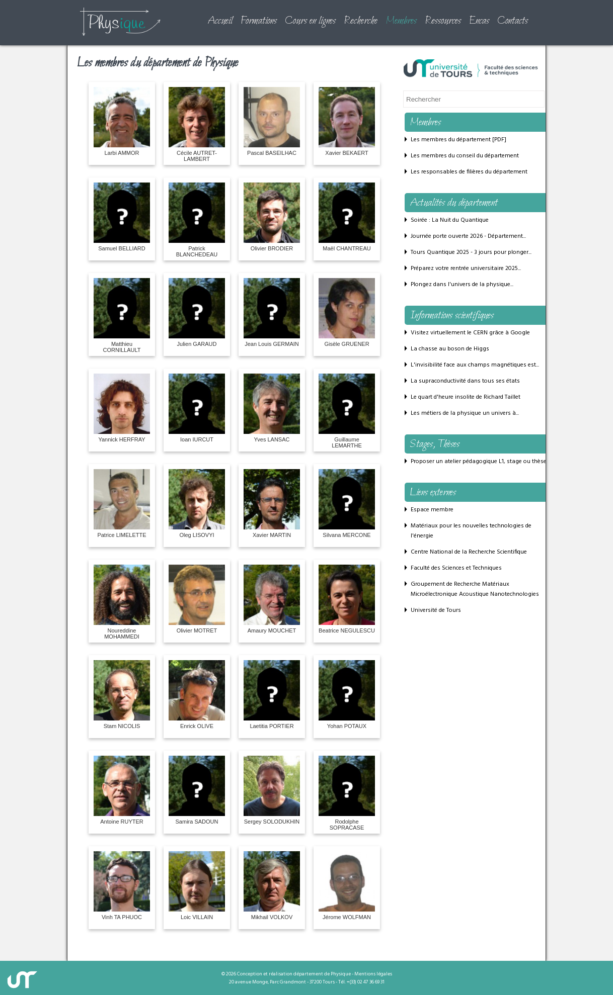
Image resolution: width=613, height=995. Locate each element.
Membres (401, 21)
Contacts (512, 21)
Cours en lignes (310, 21)
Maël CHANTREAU (347, 217)
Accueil (220, 21)
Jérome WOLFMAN (347, 885)
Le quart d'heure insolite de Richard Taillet (465, 397)
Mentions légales (373, 974)
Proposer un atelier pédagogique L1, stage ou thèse (479, 462)
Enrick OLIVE (197, 694)
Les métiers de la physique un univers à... (465, 413)
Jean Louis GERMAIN (272, 312)
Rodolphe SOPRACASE (347, 793)
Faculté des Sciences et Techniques (456, 568)
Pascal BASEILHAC (272, 121)
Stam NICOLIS (122, 694)
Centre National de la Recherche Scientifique (469, 552)
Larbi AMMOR (122, 121)
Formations (259, 21)
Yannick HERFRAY (122, 408)
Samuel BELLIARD (122, 217)
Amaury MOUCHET (272, 599)
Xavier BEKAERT (347, 121)
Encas (479, 21)
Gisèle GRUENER (347, 312)
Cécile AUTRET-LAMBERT (197, 124)
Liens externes (433, 492)
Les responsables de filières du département (469, 172)
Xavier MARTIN (272, 503)
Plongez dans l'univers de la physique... (462, 285)
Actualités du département (454, 203)
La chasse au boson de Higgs (450, 349)
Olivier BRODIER (272, 217)
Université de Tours (436, 610)
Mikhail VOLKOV (272, 885)
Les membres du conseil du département (465, 156)
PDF (499, 140)
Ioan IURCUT (197, 408)
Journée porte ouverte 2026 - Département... (468, 236)
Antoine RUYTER (122, 790)
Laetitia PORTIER (272, 694)
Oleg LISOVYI (197, 503)
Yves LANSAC (272, 408)
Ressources (443, 21)
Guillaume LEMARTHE (347, 411)
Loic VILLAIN (197, 885)
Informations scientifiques (452, 315)
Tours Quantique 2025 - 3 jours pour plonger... (471, 252)
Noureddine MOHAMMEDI (122, 602)
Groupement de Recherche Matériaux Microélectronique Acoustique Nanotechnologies (475, 589)
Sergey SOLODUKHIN (272, 790)
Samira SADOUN (197, 790)
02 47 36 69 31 (371, 982)
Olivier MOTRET (197, 599)
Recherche (360, 21)
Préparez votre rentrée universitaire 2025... (466, 268)
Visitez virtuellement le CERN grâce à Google (470, 333)
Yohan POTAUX (347, 694)
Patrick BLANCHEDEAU (197, 220)
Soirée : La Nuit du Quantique (450, 220)
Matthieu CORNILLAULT (122, 315)
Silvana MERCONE (347, 503)
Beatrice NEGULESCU (347, 599)
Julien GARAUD (197, 312)
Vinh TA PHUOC (122, 885)
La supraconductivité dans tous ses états (465, 381)
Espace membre (432, 510)
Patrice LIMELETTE (122, 503)
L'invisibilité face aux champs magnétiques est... (475, 365)
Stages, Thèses (434, 444)
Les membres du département (451, 140)
